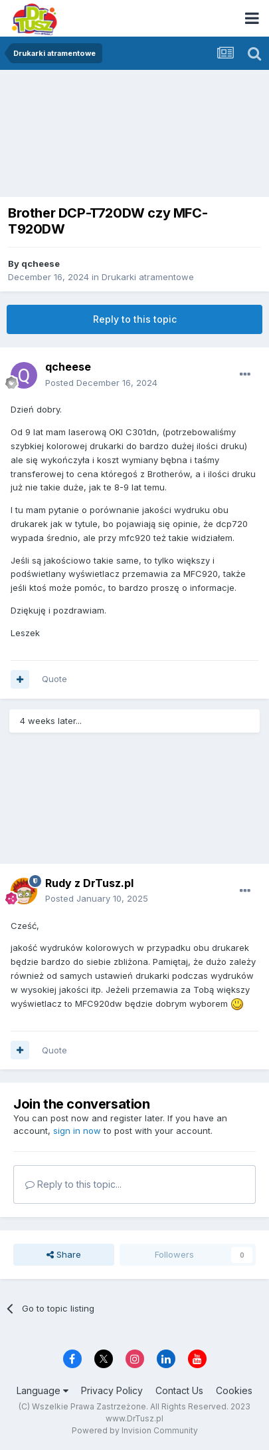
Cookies (234, 1390)
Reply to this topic (135, 319)
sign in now (77, 1130)
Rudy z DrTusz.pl (89, 883)
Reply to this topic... (73, 1184)
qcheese (40, 263)
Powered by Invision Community (135, 1430)
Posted (101, 382)
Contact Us (179, 1390)
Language (42, 1390)
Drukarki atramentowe (148, 277)
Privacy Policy (112, 1390)
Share (63, 1254)
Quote (54, 678)
